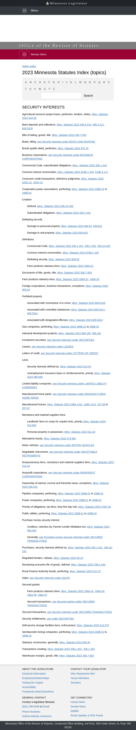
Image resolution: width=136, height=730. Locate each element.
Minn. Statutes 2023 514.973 (93, 625)
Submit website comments (36, 716)
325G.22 (38, 182)
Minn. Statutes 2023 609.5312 (86, 320)
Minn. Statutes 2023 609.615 (72, 232)
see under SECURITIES (60, 618)
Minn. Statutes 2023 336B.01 (88, 189)
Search (88, 95)
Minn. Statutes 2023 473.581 (60, 438)
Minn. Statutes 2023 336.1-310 (89, 165)
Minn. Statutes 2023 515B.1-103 (76, 172)
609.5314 (32, 313)
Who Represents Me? (83, 673)
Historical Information (34, 673)
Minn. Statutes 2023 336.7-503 (69, 135)
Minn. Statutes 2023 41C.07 (85, 571)
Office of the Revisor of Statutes (59, 45)
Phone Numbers (31, 711)
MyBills (75, 711)
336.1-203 (90, 246)
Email (46, 706)
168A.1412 (90, 404)
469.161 (96, 333)
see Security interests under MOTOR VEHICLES (67, 445)
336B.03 (26, 192)
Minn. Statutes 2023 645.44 (74, 642)
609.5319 (27, 128)
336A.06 (32, 595)
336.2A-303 (103, 246)
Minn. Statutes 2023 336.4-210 (74, 124)
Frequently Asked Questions (38, 691)
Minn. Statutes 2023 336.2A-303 (55, 206)
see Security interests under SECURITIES (70, 340)
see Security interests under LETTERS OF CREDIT (69, 353)
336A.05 (94, 279)
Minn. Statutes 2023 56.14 (68, 558)
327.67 (26, 408)
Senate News (78, 706)
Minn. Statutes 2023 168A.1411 (64, 404)
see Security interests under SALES (50, 577)
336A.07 (42, 595)
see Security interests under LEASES (52, 346)
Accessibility (29, 687)
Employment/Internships (35, 678)
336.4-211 (98, 124)
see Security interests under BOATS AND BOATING (66, 141)
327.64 (101, 404)
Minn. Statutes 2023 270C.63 (94, 506)
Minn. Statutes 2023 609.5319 (88, 303)
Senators (76, 682)
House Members (80, 678)
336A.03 (99, 591)
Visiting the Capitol (32, 682)
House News (78, 702)
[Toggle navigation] (24, 10)
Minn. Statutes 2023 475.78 (73, 148)
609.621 (97, 226)
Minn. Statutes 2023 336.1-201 (66, 246)
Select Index (29, 66)
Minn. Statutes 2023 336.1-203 (88, 564)
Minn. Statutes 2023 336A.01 (77, 266)
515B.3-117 (101, 172)
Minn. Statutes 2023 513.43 (75, 366)
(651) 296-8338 (30, 706)
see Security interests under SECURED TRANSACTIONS (79, 612)
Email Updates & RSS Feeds (87, 715)
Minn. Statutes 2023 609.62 (76, 226)
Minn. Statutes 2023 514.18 (79, 431)
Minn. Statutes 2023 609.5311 (88, 309)
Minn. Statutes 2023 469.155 (74, 333)
